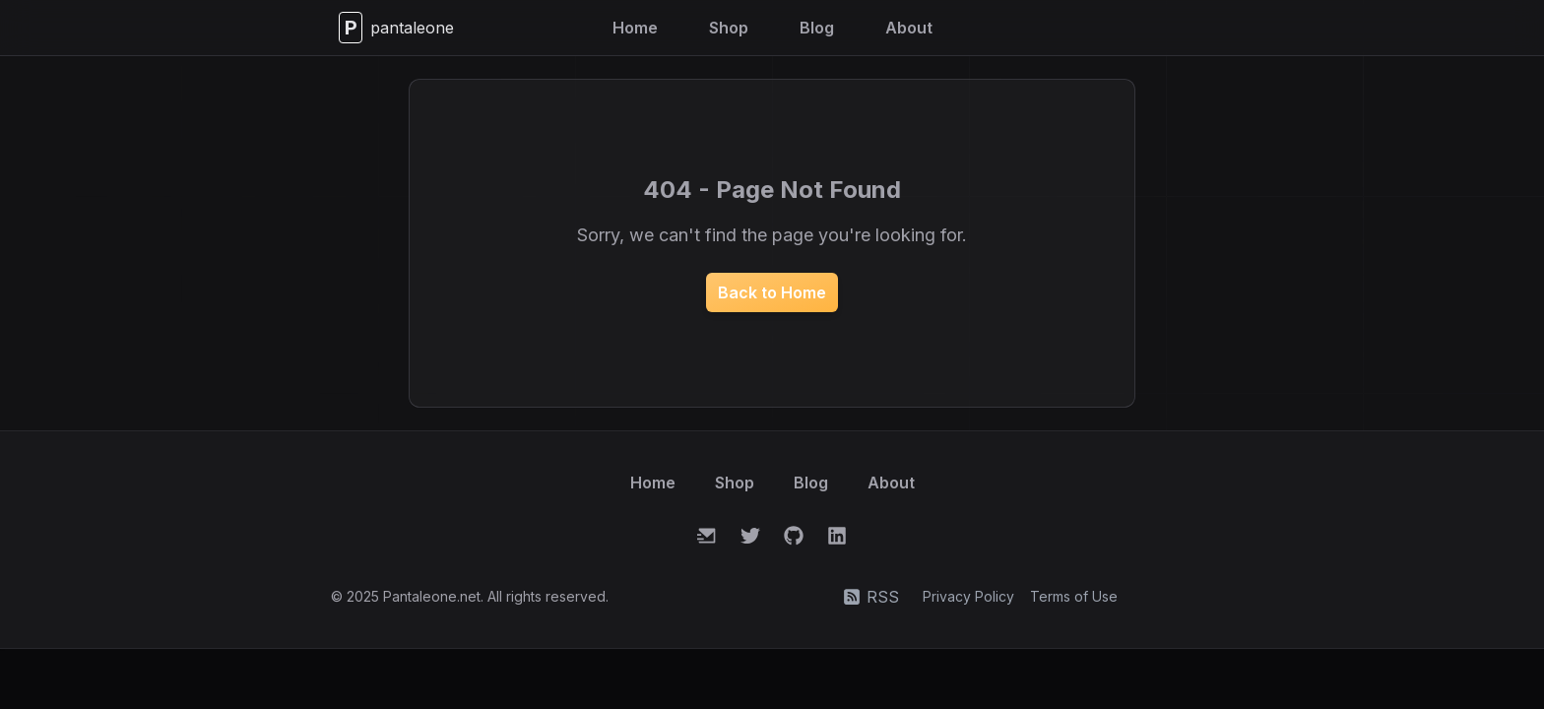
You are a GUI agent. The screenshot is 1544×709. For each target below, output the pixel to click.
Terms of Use (1074, 596)
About (909, 27)
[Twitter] (750, 536)
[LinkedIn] (837, 536)
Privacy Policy (968, 596)
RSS (871, 597)
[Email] (707, 536)
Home (635, 27)
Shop (728, 27)
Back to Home (772, 292)
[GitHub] (794, 536)
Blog (817, 27)
